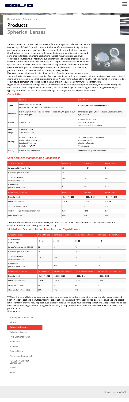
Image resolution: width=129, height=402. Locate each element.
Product (17, 19)
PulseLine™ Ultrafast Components (19, 362)
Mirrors (13, 322)
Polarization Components (21, 356)
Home (10, 19)
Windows (14, 346)
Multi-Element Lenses (20, 337)
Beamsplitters (16, 351)
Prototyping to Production (22, 318)
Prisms (13, 368)
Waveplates (15, 342)
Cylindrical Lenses (18, 332)
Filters (12, 372)
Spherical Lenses (18, 327)
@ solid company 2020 (115, 392)
